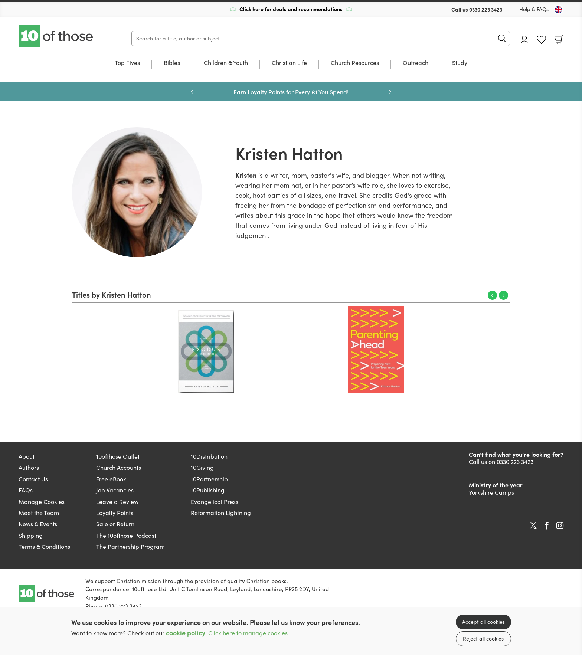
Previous (492, 295)
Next (503, 295)
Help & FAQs (534, 9)
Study (459, 63)
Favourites (541, 40)
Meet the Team (39, 513)
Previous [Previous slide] (192, 92)
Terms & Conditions (44, 546)
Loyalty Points (114, 513)
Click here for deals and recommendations (291, 9)
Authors (29, 467)
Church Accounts (118, 467)
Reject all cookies (483, 638)
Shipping (31, 535)
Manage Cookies (42, 501)
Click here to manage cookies (248, 632)
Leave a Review (117, 501)
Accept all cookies (483, 621)
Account (524, 39)
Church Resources (355, 63)
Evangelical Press (214, 501)
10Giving (202, 467)
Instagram (559, 525)
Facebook (547, 526)
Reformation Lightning (221, 513)
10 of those (56, 36)
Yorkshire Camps (491, 492)
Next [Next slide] (390, 92)
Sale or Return (115, 524)
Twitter (533, 525)
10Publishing (208, 490)
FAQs (26, 490)
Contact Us (33, 479)
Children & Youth (226, 63)
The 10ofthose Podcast (126, 535)
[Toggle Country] (558, 9)
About (27, 456)
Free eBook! (112, 479)
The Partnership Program (130, 546)
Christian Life (289, 63)
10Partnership (209, 479)
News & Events (38, 524)
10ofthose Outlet (118, 456)
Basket (559, 39)
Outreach (415, 63)
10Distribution (209, 456)
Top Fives (127, 63)
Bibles (172, 63)
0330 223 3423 (485, 9)
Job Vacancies (115, 490)
